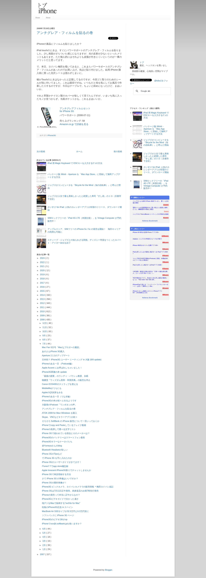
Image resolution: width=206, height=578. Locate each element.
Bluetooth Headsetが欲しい (55, 450)
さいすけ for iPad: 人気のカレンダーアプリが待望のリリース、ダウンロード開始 (156, 169)
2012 (42, 303)
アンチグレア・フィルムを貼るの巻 (65, 33)
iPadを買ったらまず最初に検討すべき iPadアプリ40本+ (150, 252)
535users (165, 281)
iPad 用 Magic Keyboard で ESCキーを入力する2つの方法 (75, 163)
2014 (42, 295)
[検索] (152, 91)
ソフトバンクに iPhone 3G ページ (58, 515)
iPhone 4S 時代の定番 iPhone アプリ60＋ (146, 232)
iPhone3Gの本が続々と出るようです (59, 400)
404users (165, 294)
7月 (44, 344)
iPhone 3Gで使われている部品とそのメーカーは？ (66, 433)
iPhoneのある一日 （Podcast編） (57, 364)
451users (165, 288)
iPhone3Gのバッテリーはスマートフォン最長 (63, 437)
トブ (142, 62)
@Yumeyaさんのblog (52, 446)
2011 (42, 307)
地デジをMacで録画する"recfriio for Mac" (61, 503)
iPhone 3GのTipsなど (52, 454)
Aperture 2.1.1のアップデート (56, 355)
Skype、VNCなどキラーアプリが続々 (59, 417)
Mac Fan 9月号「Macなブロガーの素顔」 (61, 347)
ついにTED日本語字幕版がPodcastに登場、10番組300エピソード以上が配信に (150, 259)
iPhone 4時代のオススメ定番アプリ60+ (145, 245)
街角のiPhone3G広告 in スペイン (57, 507)
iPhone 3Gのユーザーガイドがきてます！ (61, 462)
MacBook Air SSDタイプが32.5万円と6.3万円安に (65, 511)
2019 (42, 274)
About (48, 18)
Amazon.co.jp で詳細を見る (74, 124)
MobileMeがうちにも (51, 388)
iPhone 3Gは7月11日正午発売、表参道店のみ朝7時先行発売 (70, 491)
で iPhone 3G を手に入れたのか (57, 458)
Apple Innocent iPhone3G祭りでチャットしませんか (66, 470)
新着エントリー (138, 197)
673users (165, 268)
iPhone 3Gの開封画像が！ (54, 483)
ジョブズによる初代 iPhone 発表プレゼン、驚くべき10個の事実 (150, 202)
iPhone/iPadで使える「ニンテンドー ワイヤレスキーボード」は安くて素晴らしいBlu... (150, 285)
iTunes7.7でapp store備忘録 (55, 466)
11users (166, 204)
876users (165, 255)
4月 (44, 537)
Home (37, 18)
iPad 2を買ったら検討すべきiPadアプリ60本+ (147, 265)
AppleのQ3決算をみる (52, 392)
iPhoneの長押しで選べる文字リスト (59, 429)
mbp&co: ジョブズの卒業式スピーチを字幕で (147, 239)
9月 (44, 335)
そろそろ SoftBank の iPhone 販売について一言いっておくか (70, 421)
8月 (44, 339)
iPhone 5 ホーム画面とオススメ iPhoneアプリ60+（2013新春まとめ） (147, 292)
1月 (44, 549)
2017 (42, 283)
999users (165, 242)
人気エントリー (138, 229)
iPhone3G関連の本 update (54, 372)
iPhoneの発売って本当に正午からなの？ (61, 495)
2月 (44, 545)
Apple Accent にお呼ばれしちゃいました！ (62, 368)
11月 (44, 327)
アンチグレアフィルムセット (75, 108)
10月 (44, 331)
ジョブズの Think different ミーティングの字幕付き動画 (150, 214)
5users (166, 211)
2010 (42, 311)
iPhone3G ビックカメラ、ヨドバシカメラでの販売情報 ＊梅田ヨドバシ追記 (77, 487)
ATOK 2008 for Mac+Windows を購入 (59, 413)
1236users (165, 236)
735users (165, 262)
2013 (42, 299)
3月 (44, 541)
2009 (42, 315)
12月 (44, 323)
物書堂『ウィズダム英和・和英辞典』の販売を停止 (66, 380)
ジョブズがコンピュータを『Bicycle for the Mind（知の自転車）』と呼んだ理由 (156, 142)
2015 (42, 291)
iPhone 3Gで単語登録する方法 (56, 474)
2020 (42, 270)
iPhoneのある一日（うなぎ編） (57, 396)
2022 (42, 262)
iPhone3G (51, 135)
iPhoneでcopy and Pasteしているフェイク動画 (64, 425)
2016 (42, 287)
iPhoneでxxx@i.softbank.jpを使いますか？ (62, 524)
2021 (42, 266)
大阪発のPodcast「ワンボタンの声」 (59, 405)
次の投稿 (41, 151)
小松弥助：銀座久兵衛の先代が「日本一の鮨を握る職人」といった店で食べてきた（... (150, 272)
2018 (42, 278)
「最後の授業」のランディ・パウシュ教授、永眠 (65, 376)
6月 (44, 529)
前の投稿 (118, 151)
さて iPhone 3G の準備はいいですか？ (60, 478)
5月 (44, 533)
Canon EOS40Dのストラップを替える (60, 384)
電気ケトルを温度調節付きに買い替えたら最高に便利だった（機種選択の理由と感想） (150, 208)
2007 (42, 554)
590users (165, 275)
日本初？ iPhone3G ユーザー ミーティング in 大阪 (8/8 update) (71, 359)
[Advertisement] (115, 9)
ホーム (79, 151)
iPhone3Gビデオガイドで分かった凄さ (60, 499)
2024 (42, 258)
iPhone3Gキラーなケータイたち (57, 441)
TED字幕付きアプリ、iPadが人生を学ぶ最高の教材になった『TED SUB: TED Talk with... (150, 278)
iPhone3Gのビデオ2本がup (54, 519)
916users (165, 249)
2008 (42, 320)
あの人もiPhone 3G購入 (53, 351)
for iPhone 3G (67, 111)
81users (166, 217)
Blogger (108, 570)
